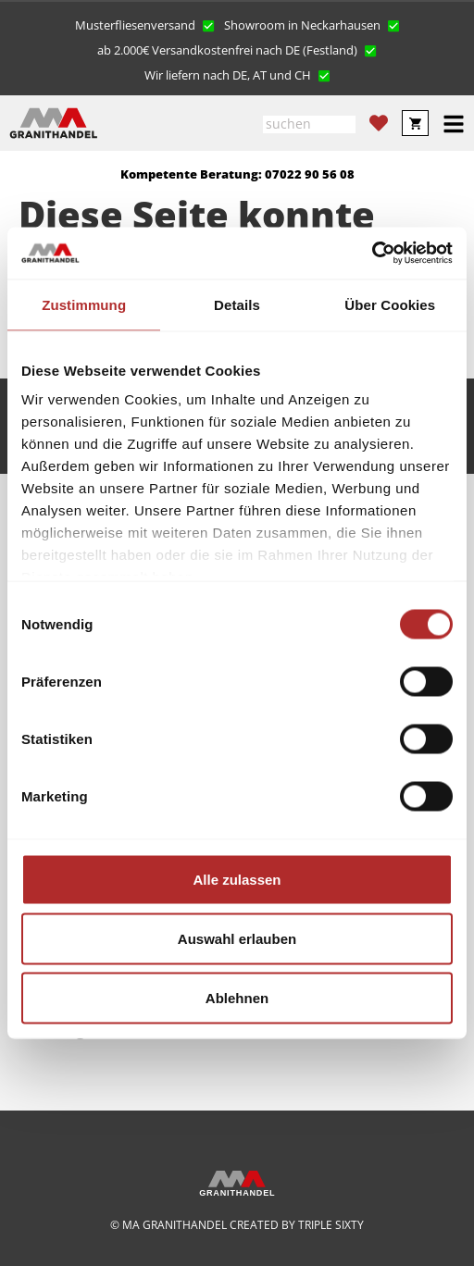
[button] (144, 24)
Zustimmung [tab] (84, 304)
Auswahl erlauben (237, 938)
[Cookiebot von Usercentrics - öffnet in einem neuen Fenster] (372, 254)
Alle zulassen (237, 879)
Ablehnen (237, 997)
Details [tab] (237, 304)
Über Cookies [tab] (389, 304)
